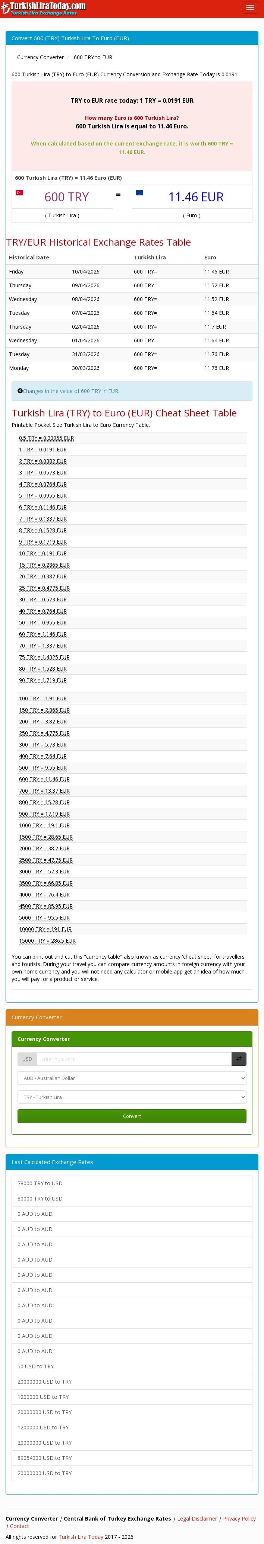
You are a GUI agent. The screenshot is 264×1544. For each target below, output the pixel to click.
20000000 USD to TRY (45, 1381)
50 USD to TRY (36, 1366)
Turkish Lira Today (81, 1536)
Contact (19, 1525)
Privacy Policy (239, 1518)
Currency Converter (44, 1038)
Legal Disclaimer (197, 1518)
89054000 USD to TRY (45, 1457)
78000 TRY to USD (40, 1183)
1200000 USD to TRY (43, 1396)
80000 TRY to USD (40, 1198)
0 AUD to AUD (35, 1213)
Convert (132, 1116)
